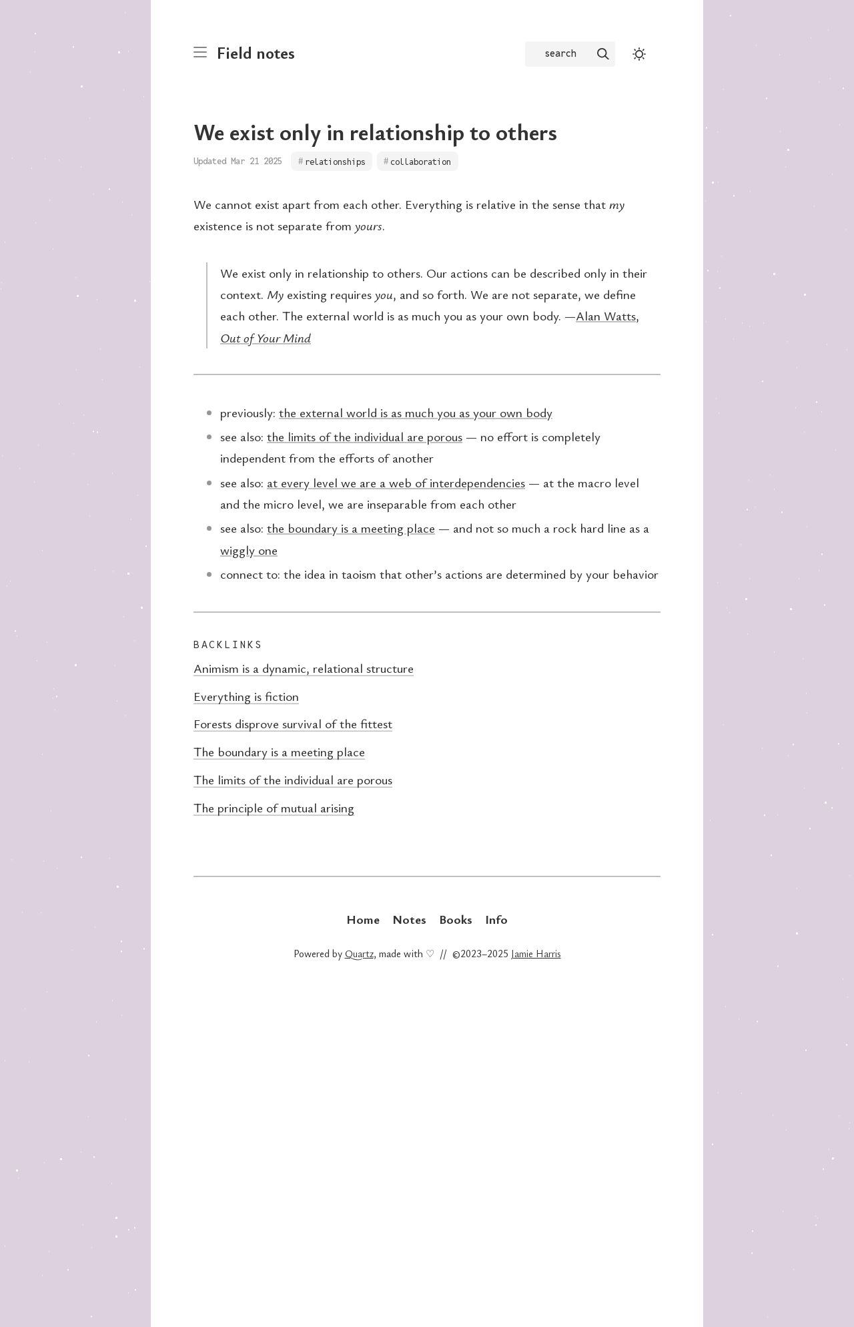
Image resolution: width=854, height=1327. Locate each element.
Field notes (256, 52)
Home (363, 918)
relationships (335, 161)
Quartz (359, 953)
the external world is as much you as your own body (415, 412)
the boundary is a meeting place (351, 527)
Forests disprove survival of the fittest (292, 723)
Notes (409, 918)
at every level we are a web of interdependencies (396, 482)
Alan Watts (606, 315)
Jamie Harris (536, 953)
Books (455, 918)
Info (496, 918)
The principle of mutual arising (273, 807)
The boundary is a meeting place (279, 751)
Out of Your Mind (265, 337)
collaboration (420, 161)
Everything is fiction (246, 696)
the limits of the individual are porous (364, 436)
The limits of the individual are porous (292, 779)
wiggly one (249, 549)
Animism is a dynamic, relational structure (303, 667)
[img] (603, 54)
